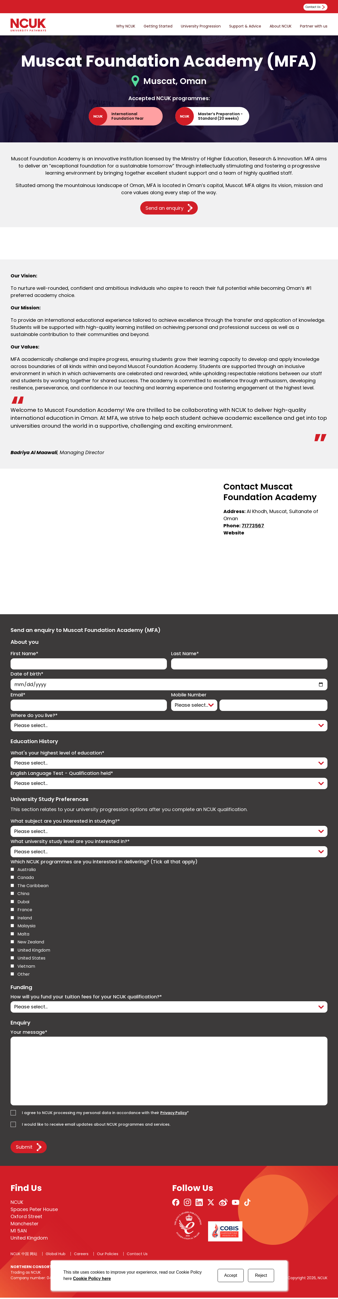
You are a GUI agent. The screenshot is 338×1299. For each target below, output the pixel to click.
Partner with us (313, 26)
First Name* (24, 654)
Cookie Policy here (92, 1278)
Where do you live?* (34, 716)
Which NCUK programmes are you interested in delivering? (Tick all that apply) (104, 863)
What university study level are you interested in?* (70, 843)
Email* (18, 695)
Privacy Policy (173, 1113)
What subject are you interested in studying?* (65, 822)
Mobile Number (188, 695)
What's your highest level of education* (57, 754)
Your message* (29, 1033)
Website (233, 533)
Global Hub (55, 1255)
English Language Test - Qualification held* (62, 774)
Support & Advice (245, 26)
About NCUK (281, 26)
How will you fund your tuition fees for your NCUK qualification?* (86, 998)
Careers (81, 1255)
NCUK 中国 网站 (24, 1255)
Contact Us (137, 1255)
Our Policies (107, 1255)
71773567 (253, 526)
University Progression (201, 26)
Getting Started (158, 26)
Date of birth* (27, 675)
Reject (261, 1275)
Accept (230, 1275)
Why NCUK (125, 26)
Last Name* (185, 654)
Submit (24, 1148)
